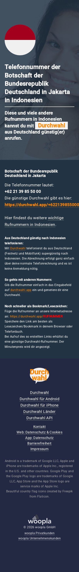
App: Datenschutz (39, 438)
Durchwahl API (39, 418)
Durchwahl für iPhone (39, 405)
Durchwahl (18, 248)
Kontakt (39, 427)
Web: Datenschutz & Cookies (39, 432)
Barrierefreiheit (39, 443)
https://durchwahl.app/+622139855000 (42, 205)
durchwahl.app (21, 290)
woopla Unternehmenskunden (39, 538)
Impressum (39, 449)
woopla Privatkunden (39, 533)
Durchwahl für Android (39, 399)
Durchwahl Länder (39, 411)
